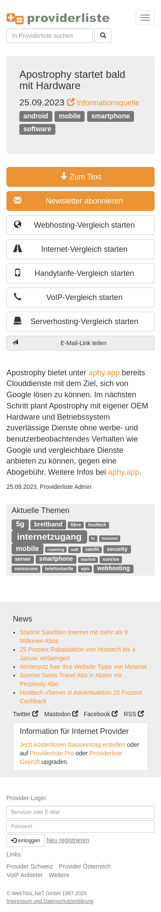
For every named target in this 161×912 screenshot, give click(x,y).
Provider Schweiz (29, 866)
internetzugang (49, 536)
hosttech (97, 524)
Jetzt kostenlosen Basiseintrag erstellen (72, 744)
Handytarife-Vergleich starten (74, 273)
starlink (88, 559)
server (22, 559)
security (117, 549)
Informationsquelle (103, 103)
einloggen (25, 841)
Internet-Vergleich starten (71, 249)
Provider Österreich (85, 866)
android (35, 116)
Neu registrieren (67, 840)
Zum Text (80, 176)
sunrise (111, 559)
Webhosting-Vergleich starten (74, 224)
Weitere (59, 875)
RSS (134, 714)
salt (74, 549)
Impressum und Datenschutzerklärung (50, 901)
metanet (110, 538)
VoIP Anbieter (24, 875)
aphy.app (104, 372)
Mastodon (61, 714)
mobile (70, 116)
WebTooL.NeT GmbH (37, 893)
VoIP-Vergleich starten (68, 297)
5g (20, 524)
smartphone (110, 116)
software (37, 129)
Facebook (101, 714)
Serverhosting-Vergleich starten (76, 321)
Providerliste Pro (52, 753)
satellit (92, 549)
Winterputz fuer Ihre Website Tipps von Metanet (83, 666)
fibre (76, 524)
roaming (56, 549)
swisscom (26, 568)
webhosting (113, 568)
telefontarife (59, 568)
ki (93, 538)
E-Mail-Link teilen (59, 342)
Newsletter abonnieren (68, 200)
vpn (85, 568)
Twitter (25, 714)
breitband (48, 524)
